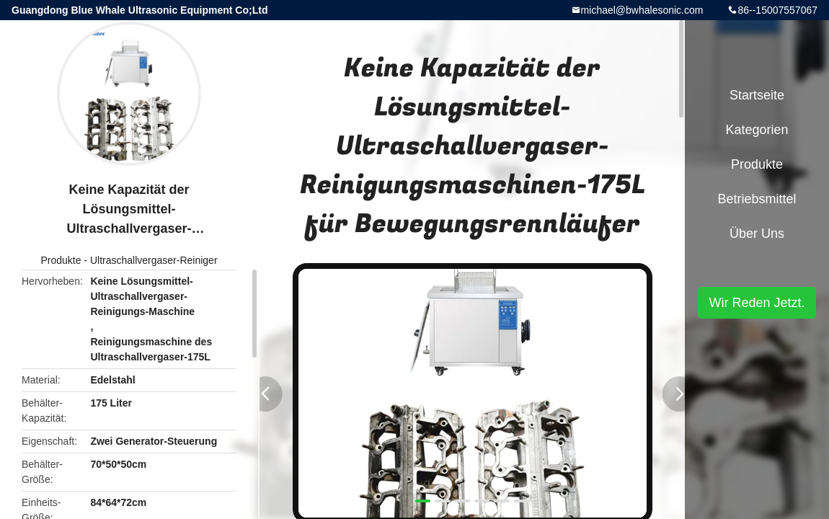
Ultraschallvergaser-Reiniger (154, 260)
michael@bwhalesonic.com (642, 10)
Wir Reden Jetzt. (756, 303)
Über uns (757, 233)
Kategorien (756, 130)
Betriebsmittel (756, 199)
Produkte (60, 260)
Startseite (757, 95)
